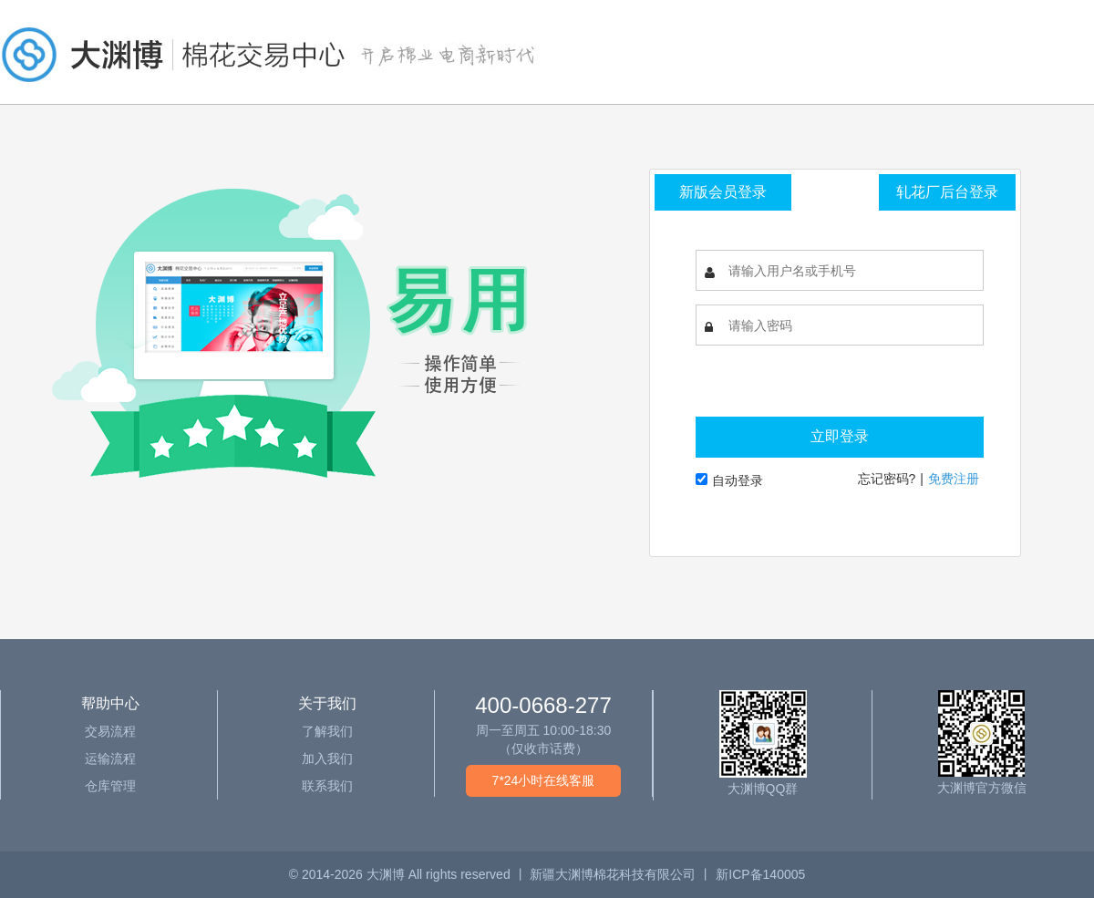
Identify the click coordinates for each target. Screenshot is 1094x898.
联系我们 (327, 786)
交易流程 (110, 731)
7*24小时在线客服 (543, 780)
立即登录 (839, 436)
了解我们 (327, 731)
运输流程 (110, 758)
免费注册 (953, 478)
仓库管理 (110, 786)
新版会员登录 (723, 192)
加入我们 (327, 758)
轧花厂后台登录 (947, 192)
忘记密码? (887, 478)
